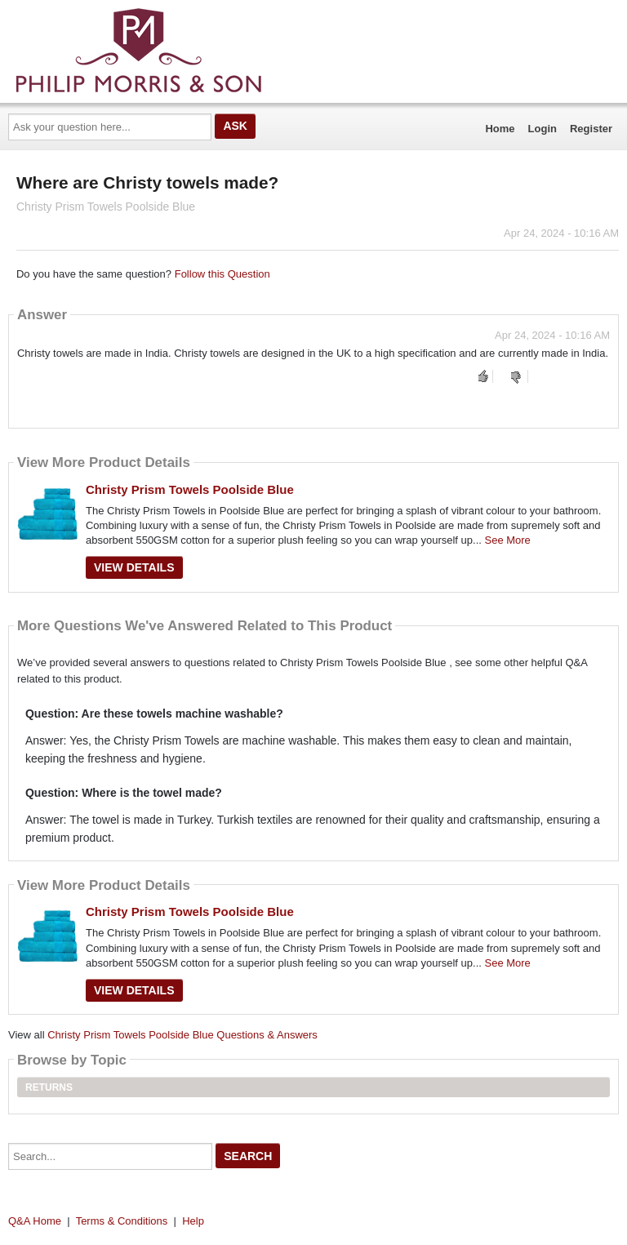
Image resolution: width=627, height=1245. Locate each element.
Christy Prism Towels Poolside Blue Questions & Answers (182, 1035)
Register (591, 128)
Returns (49, 1087)
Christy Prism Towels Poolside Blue (190, 489)
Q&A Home (34, 1221)
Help (193, 1221)
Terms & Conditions (122, 1221)
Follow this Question (222, 274)
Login (542, 128)
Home (499, 128)
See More (507, 540)
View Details (134, 567)
